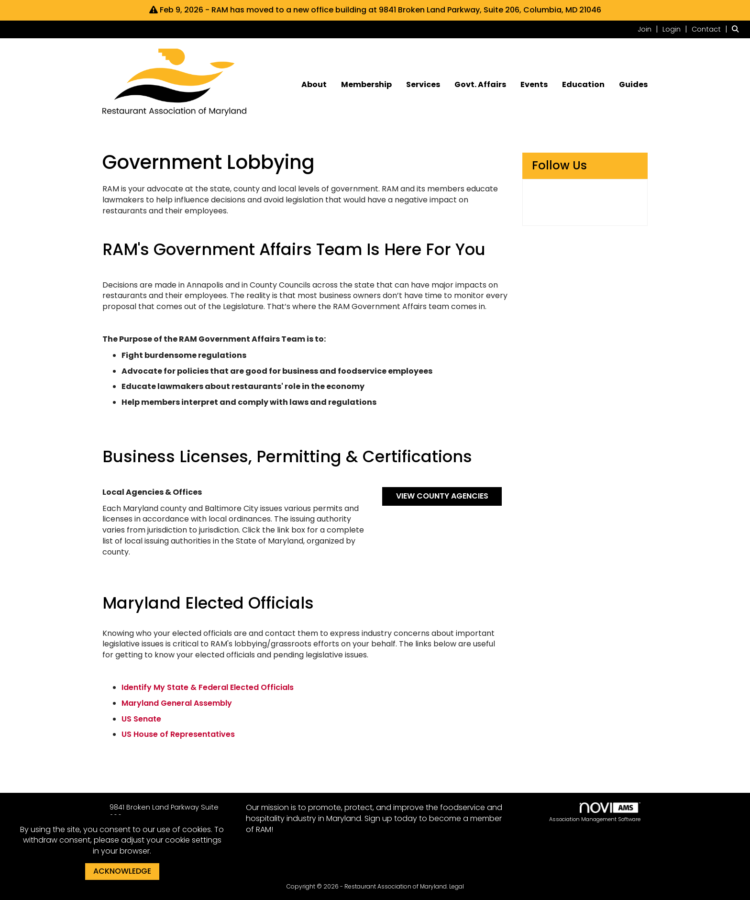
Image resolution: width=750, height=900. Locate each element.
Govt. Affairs (480, 84)
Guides (633, 84)
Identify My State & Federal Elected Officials (207, 687)
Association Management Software (594, 812)
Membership (366, 84)
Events (534, 84)
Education (583, 84)
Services (423, 84)
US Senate (141, 718)
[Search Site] (737, 28)
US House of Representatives (178, 734)
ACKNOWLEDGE (122, 871)
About (314, 84)
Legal (456, 886)
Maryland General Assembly (176, 703)
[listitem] (649, 28)
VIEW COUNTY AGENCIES (442, 495)
